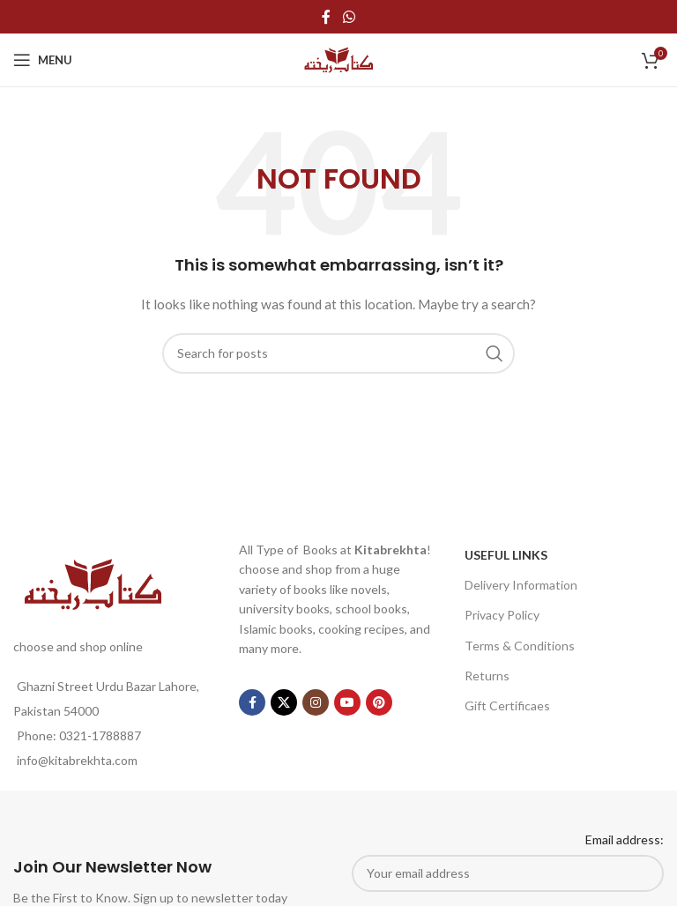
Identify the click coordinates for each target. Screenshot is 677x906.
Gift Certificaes (507, 705)
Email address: (624, 839)
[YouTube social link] (347, 702)
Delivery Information (521, 584)
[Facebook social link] (326, 17)
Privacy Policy (502, 614)
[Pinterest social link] (379, 702)
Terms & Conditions (520, 645)
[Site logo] (338, 58)
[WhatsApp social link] (349, 17)
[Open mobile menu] (42, 60)
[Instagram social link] (315, 702)
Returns (487, 675)
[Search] (338, 353)
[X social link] (284, 702)
